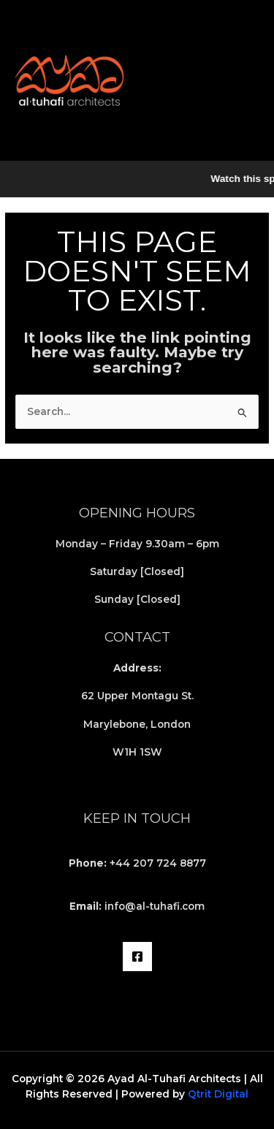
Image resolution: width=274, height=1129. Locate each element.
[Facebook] (137, 956)
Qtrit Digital (218, 1094)
